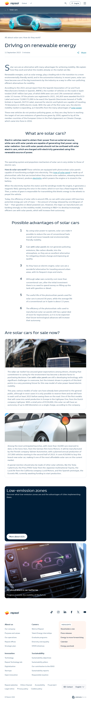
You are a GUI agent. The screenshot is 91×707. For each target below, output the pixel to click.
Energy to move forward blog (72, 637)
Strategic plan (10, 646)
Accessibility (40, 685)
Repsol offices (10, 642)
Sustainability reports (40, 671)
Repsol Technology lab (13, 662)
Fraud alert (52, 685)
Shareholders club (68, 629)
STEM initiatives (38, 646)
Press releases (66, 633)
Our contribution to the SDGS (43, 666)
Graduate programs (39, 637)
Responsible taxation (40, 675)
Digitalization (10, 666)
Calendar (64, 642)
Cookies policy (36, 689)
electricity (37, 178)
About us (9, 624)
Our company (10, 629)
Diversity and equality (40, 642)
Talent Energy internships (42, 633)
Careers (35, 624)
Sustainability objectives (41, 658)
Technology (9, 658)
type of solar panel (61, 172)
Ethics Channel (26, 685)
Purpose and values (12, 633)
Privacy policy (22, 689)
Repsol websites (11, 685)
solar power (76, 108)
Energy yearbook (67, 646)
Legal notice (9, 689)
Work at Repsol (38, 629)
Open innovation (11, 675)
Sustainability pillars (40, 662)
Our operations (11, 637)
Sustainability (38, 653)
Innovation (10, 653)
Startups (8, 671)
